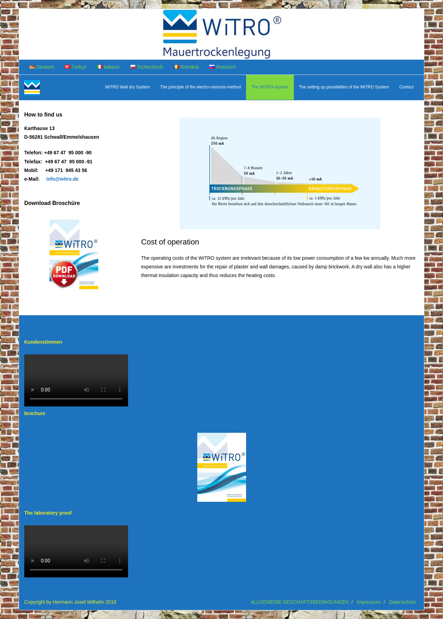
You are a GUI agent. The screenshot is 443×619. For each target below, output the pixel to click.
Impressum (369, 602)
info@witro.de (62, 179)
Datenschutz (402, 602)
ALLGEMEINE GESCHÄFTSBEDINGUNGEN (300, 602)
